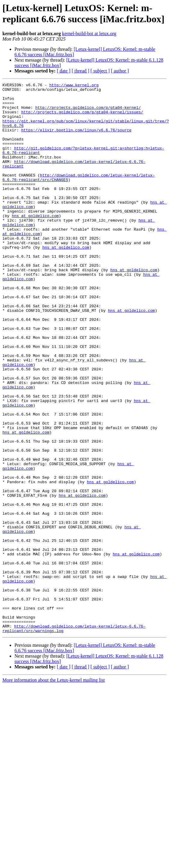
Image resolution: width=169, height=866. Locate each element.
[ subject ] (100, 70)
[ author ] (120, 70)
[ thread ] (80, 70)
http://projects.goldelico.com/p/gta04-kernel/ (88, 112)
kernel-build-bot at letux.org (89, 33)
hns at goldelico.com (25, 237)
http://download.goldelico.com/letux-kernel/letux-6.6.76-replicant (90, 177)
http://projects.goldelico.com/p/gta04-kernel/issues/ (82, 118)
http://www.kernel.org (74, 85)
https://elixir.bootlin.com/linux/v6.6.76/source (76, 140)
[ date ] (63, 70)
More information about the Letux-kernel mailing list (53, 784)
